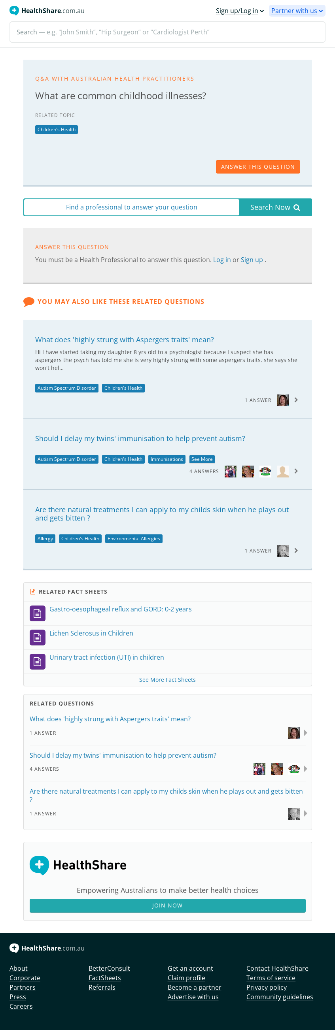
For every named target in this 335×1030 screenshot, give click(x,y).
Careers (21, 1006)
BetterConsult (109, 968)
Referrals (102, 987)
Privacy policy (266, 987)
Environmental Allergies (134, 538)
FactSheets (105, 977)
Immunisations (167, 459)
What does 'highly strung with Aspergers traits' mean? (124, 339)
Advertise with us (193, 996)
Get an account (190, 968)
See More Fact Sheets (167, 679)
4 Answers (204, 471)
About (18, 968)
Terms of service (270, 977)
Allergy (45, 538)
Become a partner (194, 987)
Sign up (253, 259)
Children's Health (57, 129)
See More (202, 459)
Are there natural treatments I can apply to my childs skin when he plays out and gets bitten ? (162, 514)
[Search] (167, 32)
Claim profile (186, 977)
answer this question (258, 166)
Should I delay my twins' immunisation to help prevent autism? (140, 438)
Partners (22, 987)
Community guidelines (279, 996)
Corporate (24, 977)
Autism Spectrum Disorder (67, 388)
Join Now (167, 905)
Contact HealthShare (277, 968)
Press (17, 996)
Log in (223, 259)
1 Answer (258, 400)
